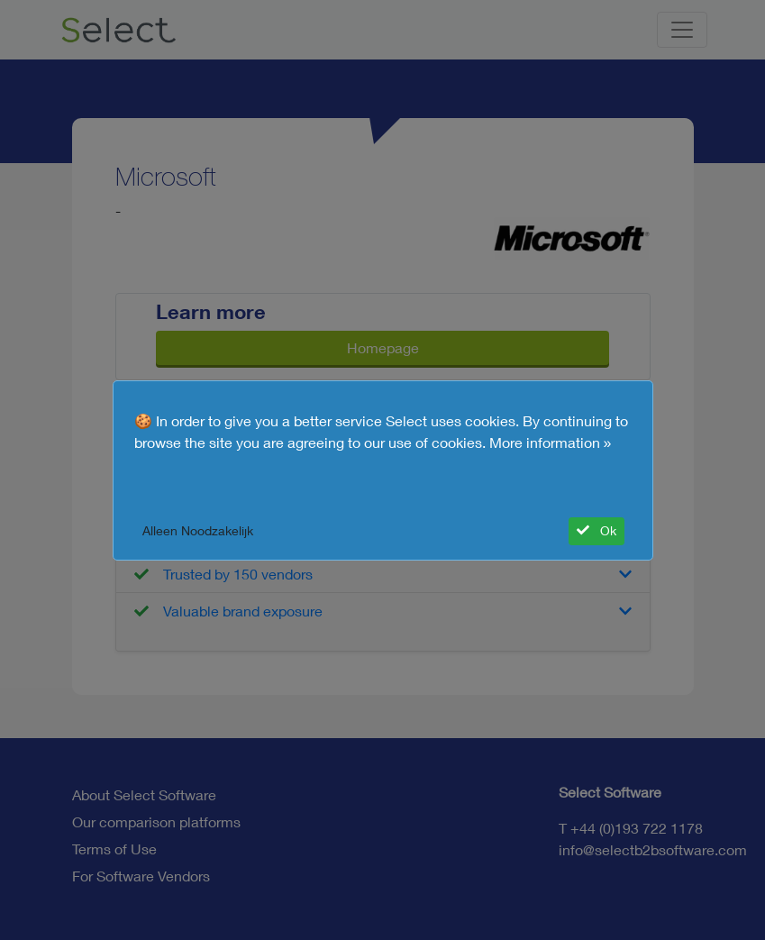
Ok (596, 531)
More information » (550, 442)
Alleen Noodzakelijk (197, 531)
